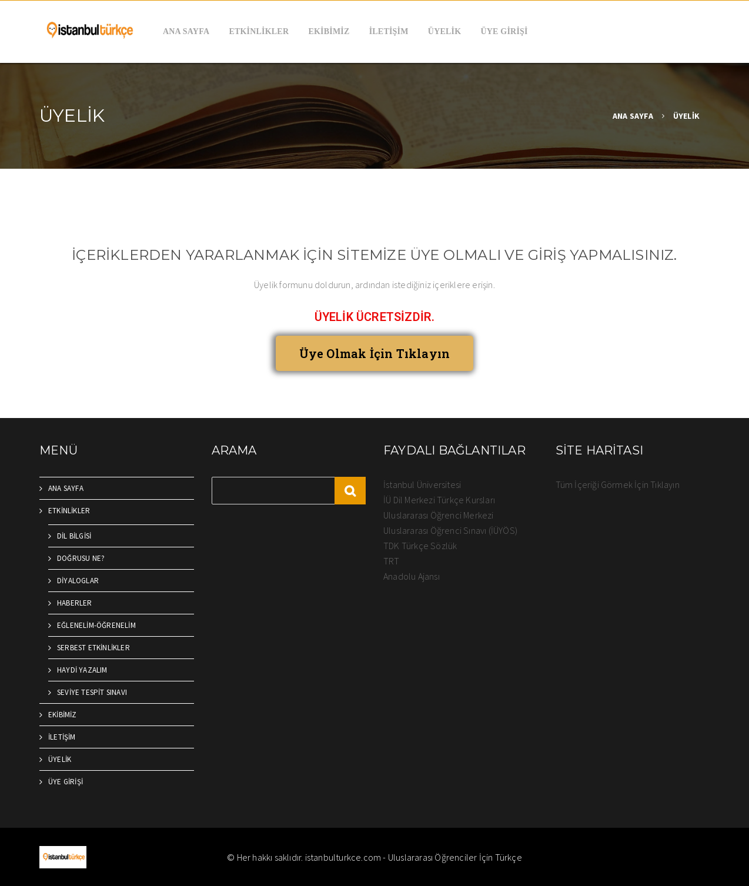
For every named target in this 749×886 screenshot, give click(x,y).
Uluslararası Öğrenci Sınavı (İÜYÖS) (450, 530)
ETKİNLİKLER (259, 31)
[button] (375, 353)
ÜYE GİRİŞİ (504, 31)
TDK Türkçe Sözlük (420, 545)
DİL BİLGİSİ (74, 536)
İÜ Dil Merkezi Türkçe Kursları (439, 500)
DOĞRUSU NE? (81, 558)
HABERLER (74, 603)
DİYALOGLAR (78, 581)
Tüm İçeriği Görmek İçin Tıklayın (618, 484)
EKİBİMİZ (328, 31)
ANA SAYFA (186, 31)
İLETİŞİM (389, 31)
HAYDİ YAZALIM (82, 670)
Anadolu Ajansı (411, 576)
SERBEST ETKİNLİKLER (93, 648)
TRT (391, 561)
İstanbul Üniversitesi (422, 484)
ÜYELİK (444, 31)
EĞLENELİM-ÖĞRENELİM (96, 625)
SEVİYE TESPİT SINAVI (92, 692)
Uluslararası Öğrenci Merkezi (438, 515)
